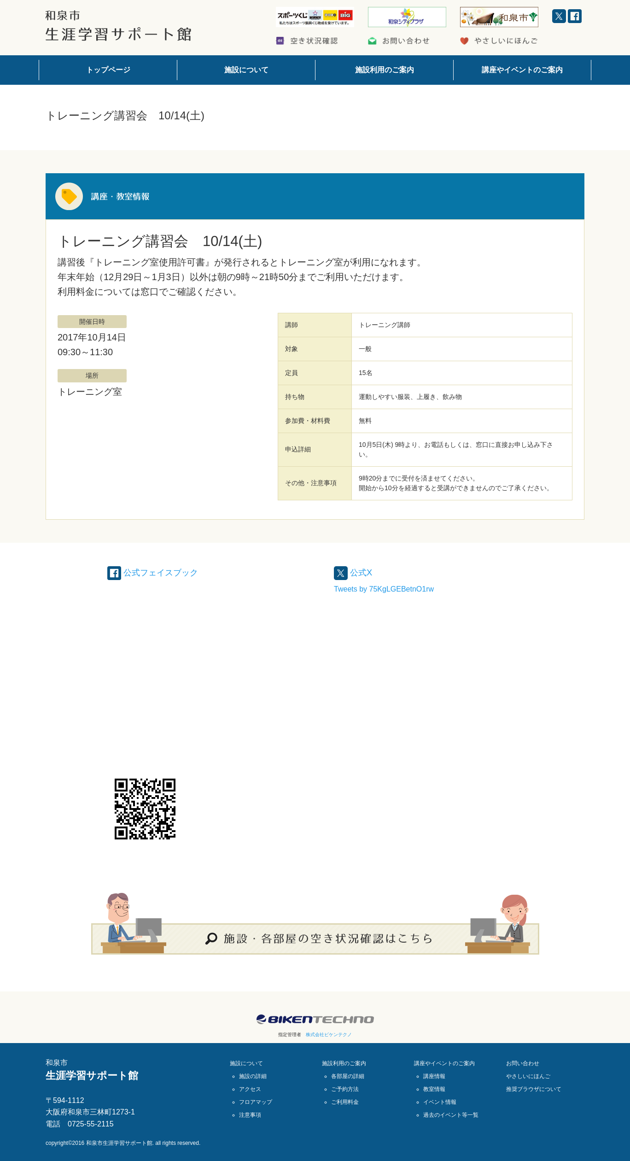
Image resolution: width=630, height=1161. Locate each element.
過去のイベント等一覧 (450, 1115)
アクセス (250, 1089)
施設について (246, 70)
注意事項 (250, 1115)
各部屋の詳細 (347, 1076)
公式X (354, 572)
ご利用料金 (345, 1102)
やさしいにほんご (528, 1076)
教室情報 (434, 1089)
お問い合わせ (522, 1063)
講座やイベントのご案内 (522, 70)
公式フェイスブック (157, 572)
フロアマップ (255, 1102)
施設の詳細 (253, 1076)
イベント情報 (439, 1102)
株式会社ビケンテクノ (329, 1034)
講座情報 (434, 1076)
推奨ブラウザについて (533, 1089)
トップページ (108, 70)
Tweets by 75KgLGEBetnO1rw (384, 589)
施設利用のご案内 (384, 70)
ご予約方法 (345, 1089)
